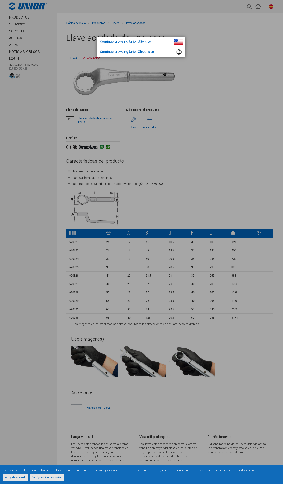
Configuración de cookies (47, 477)
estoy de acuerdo (15, 477)
